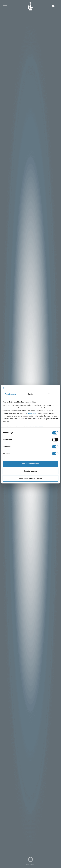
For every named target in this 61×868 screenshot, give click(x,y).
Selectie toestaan (30, 471)
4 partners (32, 413)
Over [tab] (50, 394)
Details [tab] (30, 394)
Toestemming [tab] (10, 394)
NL (53, 6)
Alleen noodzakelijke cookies (30, 478)
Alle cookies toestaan (30, 464)
